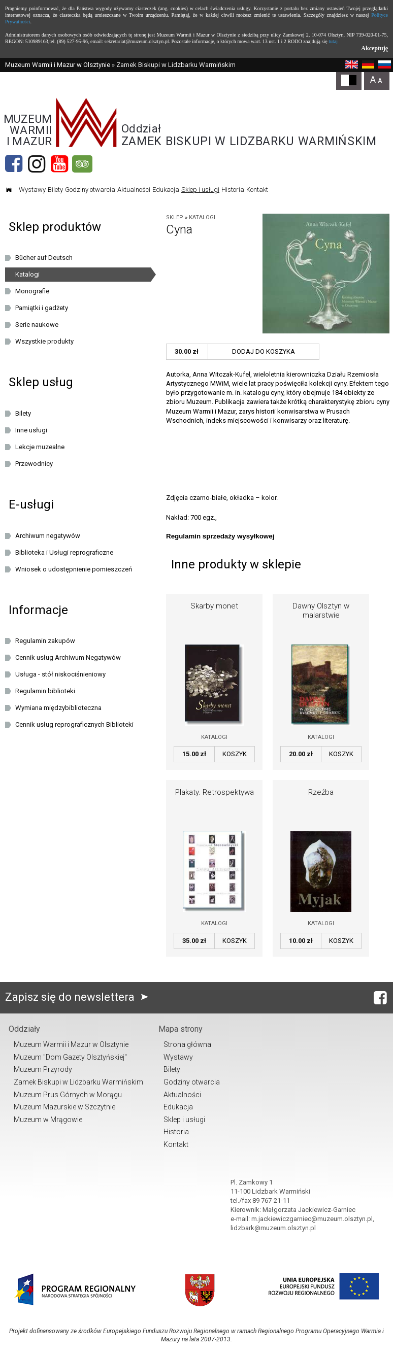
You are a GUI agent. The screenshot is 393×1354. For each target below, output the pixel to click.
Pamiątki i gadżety (41, 308)
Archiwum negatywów (47, 535)
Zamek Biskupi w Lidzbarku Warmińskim (78, 1082)
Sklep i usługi (200, 189)
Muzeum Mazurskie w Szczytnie (64, 1107)
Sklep (174, 217)
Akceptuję (374, 48)
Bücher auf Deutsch (44, 257)
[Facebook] (14, 164)
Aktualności (133, 189)
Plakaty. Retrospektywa (214, 792)
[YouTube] (59, 164)
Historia (232, 189)
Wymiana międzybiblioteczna (58, 708)
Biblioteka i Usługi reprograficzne (64, 552)
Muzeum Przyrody (43, 1069)
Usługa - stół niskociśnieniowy (60, 674)
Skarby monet (214, 606)
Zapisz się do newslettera (79, 997)
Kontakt (257, 189)
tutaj (333, 41)
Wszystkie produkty (44, 341)
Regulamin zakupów (45, 641)
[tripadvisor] (82, 164)
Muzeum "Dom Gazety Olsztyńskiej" (70, 1057)
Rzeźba (321, 792)
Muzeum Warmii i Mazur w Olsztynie (57, 65)
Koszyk (234, 754)
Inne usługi (31, 430)
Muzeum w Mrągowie (48, 1119)
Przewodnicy (34, 463)
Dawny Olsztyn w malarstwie (320, 610)
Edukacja (165, 189)
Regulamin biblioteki (45, 691)
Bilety (55, 189)
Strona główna (187, 1044)
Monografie (32, 291)
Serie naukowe (36, 324)
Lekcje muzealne (39, 447)
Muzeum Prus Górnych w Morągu (68, 1095)
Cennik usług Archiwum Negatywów (68, 657)
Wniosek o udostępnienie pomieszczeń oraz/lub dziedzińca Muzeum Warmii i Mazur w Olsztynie (80, 571)
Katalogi (202, 217)
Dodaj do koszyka (263, 351)
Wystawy (32, 189)
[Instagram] (36, 164)
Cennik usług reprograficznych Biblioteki (74, 724)
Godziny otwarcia (90, 189)
